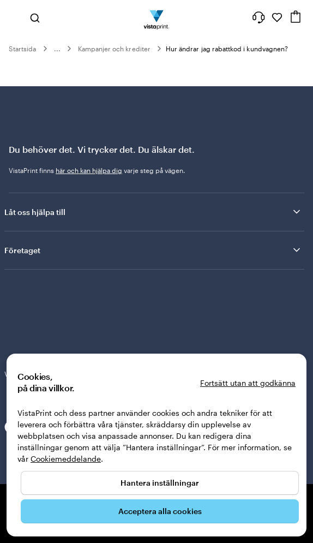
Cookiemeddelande (66, 458)
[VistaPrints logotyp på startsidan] (157, 17)
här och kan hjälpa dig (89, 170)
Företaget (153, 249)
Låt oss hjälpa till (153, 211)
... (57, 48)
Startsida (23, 48)
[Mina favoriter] (277, 17)
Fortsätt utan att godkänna (248, 382)
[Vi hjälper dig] (258, 17)
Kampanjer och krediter (114, 48)
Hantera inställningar (160, 482)
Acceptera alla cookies (160, 511)
